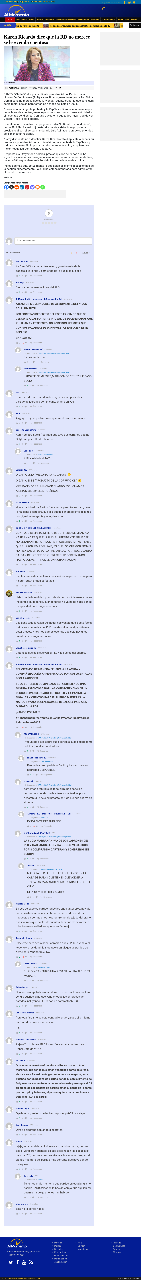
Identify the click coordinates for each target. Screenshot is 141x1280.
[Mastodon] (32, 187)
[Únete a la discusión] (53, 241)
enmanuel (44, 817)
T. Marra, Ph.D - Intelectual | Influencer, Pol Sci (54, 353)
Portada (58, 1242)
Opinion (120, 20)
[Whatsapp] (42, 187)
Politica (31, 20)
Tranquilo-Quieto (43, 967)
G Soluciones (134, 1278)
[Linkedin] (22, 187)
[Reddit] (16, 187)
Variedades (95, 20)
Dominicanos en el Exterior (66, 20)
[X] (11, 187)
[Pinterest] (27, 187)
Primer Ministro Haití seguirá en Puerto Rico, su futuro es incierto (59, 26)
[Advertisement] (35, 194)
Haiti (127, 20)
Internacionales (83, 20)
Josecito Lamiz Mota (45, 455)
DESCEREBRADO (47, 761)
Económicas (49, 20)
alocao (40, 1180)
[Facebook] (6, 187)
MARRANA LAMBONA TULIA (51, 869)
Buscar (136, 25)
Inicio (10, 19)
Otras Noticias (22, 20)
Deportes (40, 20)
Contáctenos (119, 1246)
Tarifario (134, 20)
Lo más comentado (108, 20)
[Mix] (37, 187)
